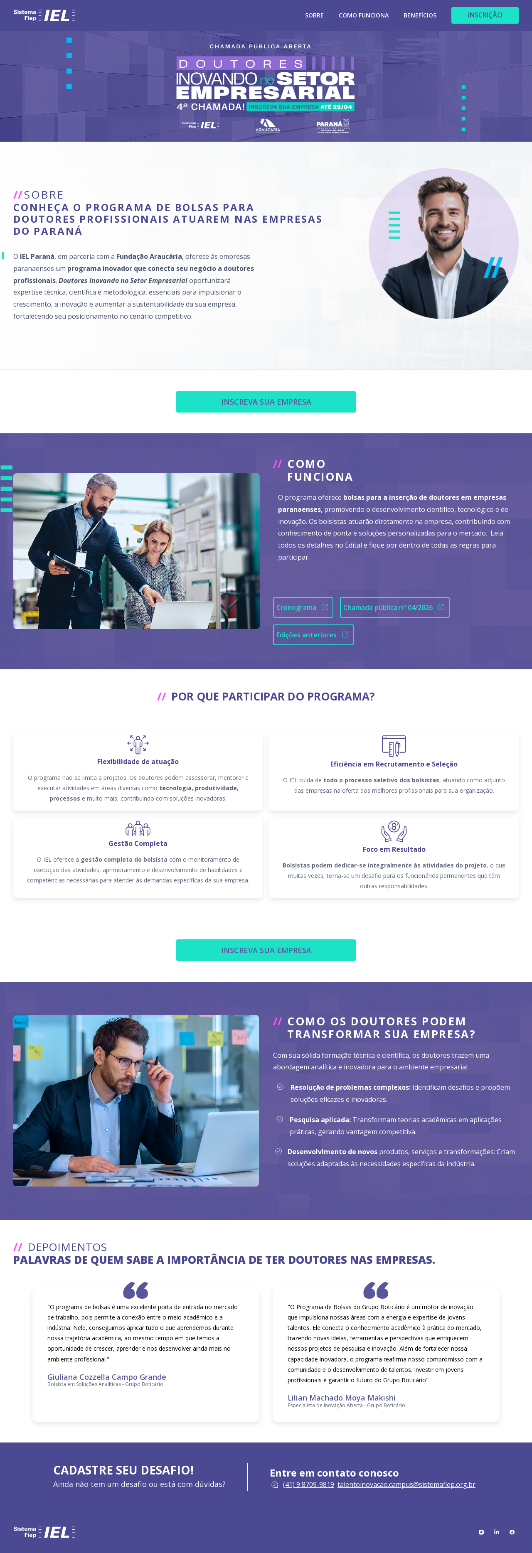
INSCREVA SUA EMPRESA (266, 402)
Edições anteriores (313, 634)
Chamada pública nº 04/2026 (394, 607)
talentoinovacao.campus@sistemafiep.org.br (406, 1484)
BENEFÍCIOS (420, 15)
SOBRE (314, 15)
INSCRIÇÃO (485, 15)
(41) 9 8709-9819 (308, 1484)
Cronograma (303, 607)
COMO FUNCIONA (364, 15)
